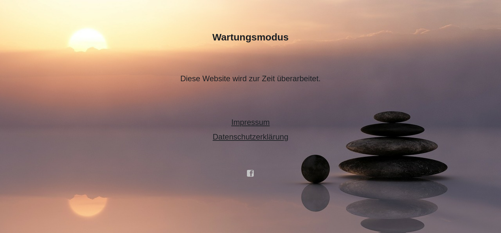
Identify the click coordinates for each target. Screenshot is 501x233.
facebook (250, 173)
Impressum (250, 122)
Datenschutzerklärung (250, 136)
